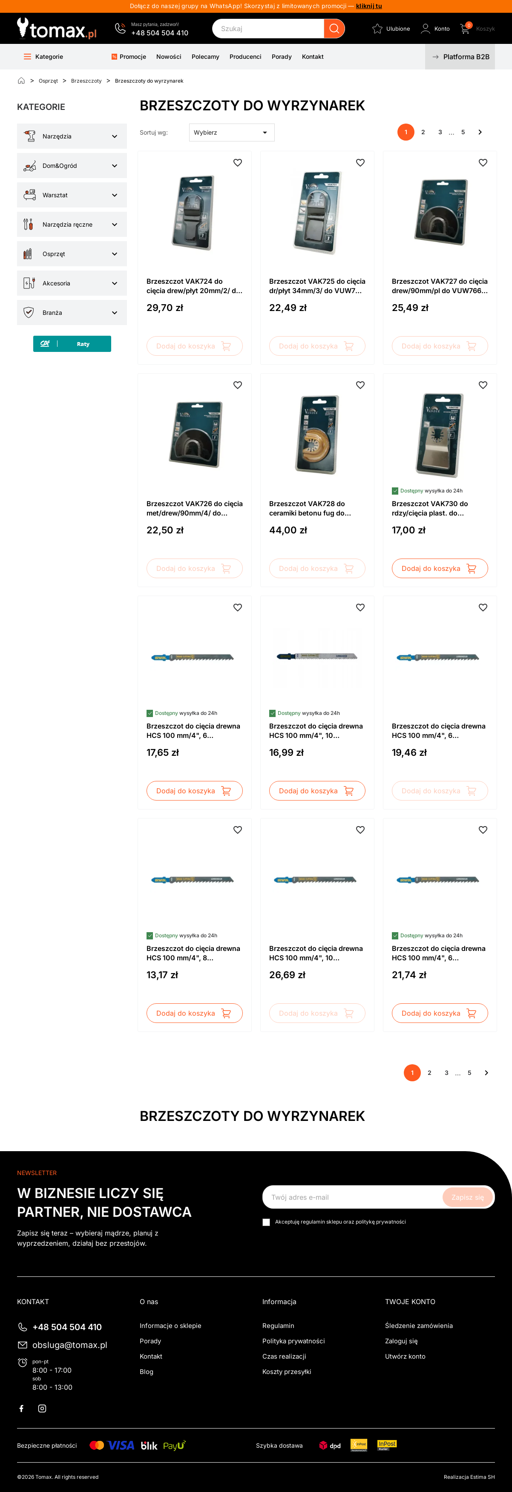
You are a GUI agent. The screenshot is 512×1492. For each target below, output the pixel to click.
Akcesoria (56, 283)
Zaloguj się (401, 1341)
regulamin (313, 1221)
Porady (150, 1341)
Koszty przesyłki (286, 1372)
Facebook (26, 1408)
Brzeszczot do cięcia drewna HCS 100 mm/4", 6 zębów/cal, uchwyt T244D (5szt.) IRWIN (439, 953)
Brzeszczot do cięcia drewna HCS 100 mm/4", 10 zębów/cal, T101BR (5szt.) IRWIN (316, 953)
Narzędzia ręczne (67, 224)
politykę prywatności (381, 1221)
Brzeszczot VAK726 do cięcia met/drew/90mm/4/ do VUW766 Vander (195, 508)
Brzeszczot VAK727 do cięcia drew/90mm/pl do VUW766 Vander (440, 286)
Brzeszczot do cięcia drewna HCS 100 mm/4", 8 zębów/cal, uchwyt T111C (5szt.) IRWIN (193, 953)
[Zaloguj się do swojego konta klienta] (434, 28)
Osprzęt (54, 253)
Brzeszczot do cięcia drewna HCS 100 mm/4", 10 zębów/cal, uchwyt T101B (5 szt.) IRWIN (316, 731)
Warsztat (55, 195)
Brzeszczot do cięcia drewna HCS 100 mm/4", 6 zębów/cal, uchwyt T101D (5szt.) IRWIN (439, 731)
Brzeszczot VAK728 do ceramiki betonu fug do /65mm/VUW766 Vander (309, 508)
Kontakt (151, 1356)
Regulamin (278, 1326)
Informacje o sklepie (170, 1326)
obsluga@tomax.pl (69, 1345)
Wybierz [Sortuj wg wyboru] (232, 132)
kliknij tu (369, 5)
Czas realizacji (284, 1356)
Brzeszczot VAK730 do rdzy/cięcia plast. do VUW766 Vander (430, 508)
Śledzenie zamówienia (419, 1326)
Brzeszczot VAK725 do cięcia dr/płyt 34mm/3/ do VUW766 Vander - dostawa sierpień (317, 286)
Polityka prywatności (293, 1341)
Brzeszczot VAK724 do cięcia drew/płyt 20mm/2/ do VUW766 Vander (193, 286)
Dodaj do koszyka (194, 346)
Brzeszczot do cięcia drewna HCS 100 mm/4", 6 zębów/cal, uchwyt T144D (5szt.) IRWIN (193, 731)
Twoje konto (410, 1301)
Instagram (47, 1408)
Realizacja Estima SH (469, 1477)
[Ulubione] (390, 28)
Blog (146, 1372)
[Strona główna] (21, 81)
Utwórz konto (405, 1356)
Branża (52, 312)
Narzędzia (57, 136)
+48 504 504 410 (159, 33)
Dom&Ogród (60, 165)
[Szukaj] (278, 28)
